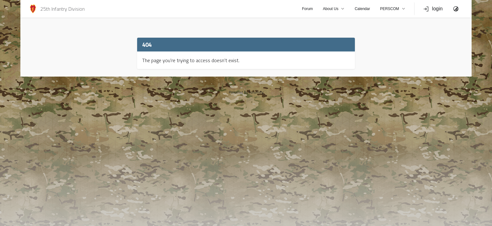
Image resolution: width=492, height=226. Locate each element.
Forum (307, 9)
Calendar (362, 9)
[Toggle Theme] (456, 9)
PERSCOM (392, 9)
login (433, 9)
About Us (334, 9)
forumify (256, 92)
